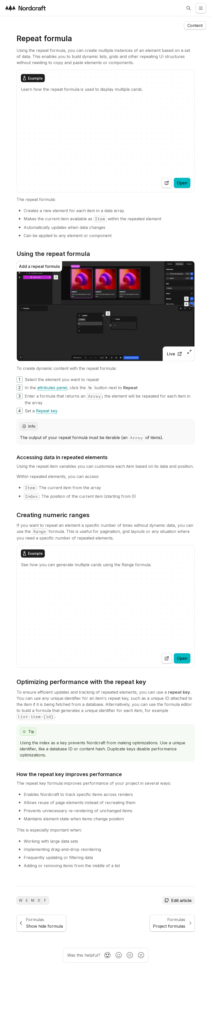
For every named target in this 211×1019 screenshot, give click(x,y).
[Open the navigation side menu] (195, 25)
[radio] (107, 955)
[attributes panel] (52, 388)
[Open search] (189, 8)
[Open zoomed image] (189, 352)
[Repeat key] (47, 411)
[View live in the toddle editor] (174, 354)
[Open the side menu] (201, 8)
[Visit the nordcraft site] (25, 8)
